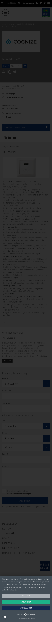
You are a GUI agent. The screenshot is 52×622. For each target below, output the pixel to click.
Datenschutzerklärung (29, 618)
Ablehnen (26, 596)
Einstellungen (26, 608)
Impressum (20, 618)
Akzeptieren (26, 602)
